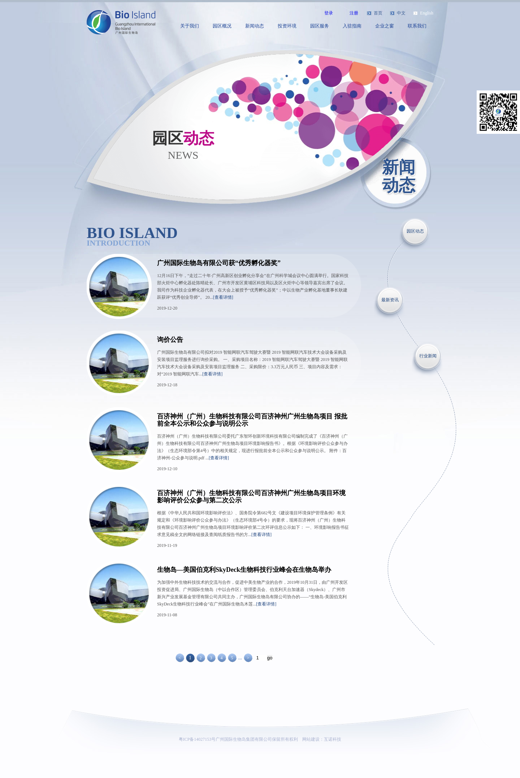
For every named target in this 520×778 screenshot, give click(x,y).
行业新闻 (428, 355)
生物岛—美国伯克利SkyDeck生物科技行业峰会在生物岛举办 (244, 569)
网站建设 (311, 739)
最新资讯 (390, 299)
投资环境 (287, 26)
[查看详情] (223, 297)
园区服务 (319, 26)
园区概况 (222, 26)
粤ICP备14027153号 (197, 739)
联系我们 (417, 26)
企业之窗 (384, 26)
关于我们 (189, 26)
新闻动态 (254, 26)
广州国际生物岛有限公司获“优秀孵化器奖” (219, 263)
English (426, 13)
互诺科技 (332, 739)
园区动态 (415, 231)
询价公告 (170, 339)
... (240, 657)
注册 (354, 13)
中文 (401, 13)
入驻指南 (352, 26)
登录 (328, 13)
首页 (378, 13)
